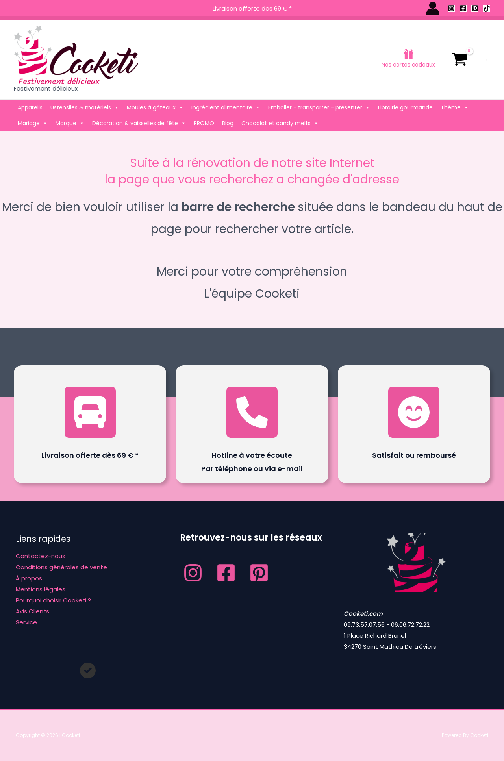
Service (26, 622)
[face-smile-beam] (413, 412)
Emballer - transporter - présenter (319, 107)
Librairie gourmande (405, 107)
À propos (29, 578)
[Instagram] (451, 8)
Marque (70, 123)
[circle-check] (88, 670)
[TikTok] (486, 8)
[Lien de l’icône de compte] (433, 8)
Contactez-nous (40, 556)
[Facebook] (463, 8)
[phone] (252, 412)
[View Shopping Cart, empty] (459, 59)
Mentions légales (40, 589)
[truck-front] (90, 412)
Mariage (33, 123)
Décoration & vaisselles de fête (139, 123)
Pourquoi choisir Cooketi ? (53, 600)
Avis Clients (32, 611)
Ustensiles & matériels (84, 107)
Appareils (30, 107)
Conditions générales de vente (61, 567)
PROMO (204, 123)
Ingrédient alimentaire (225, 107)
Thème (455, 107)
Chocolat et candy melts (280, 123)
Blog (227, 123)
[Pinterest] (474, 8)
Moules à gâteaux (155, 107)
